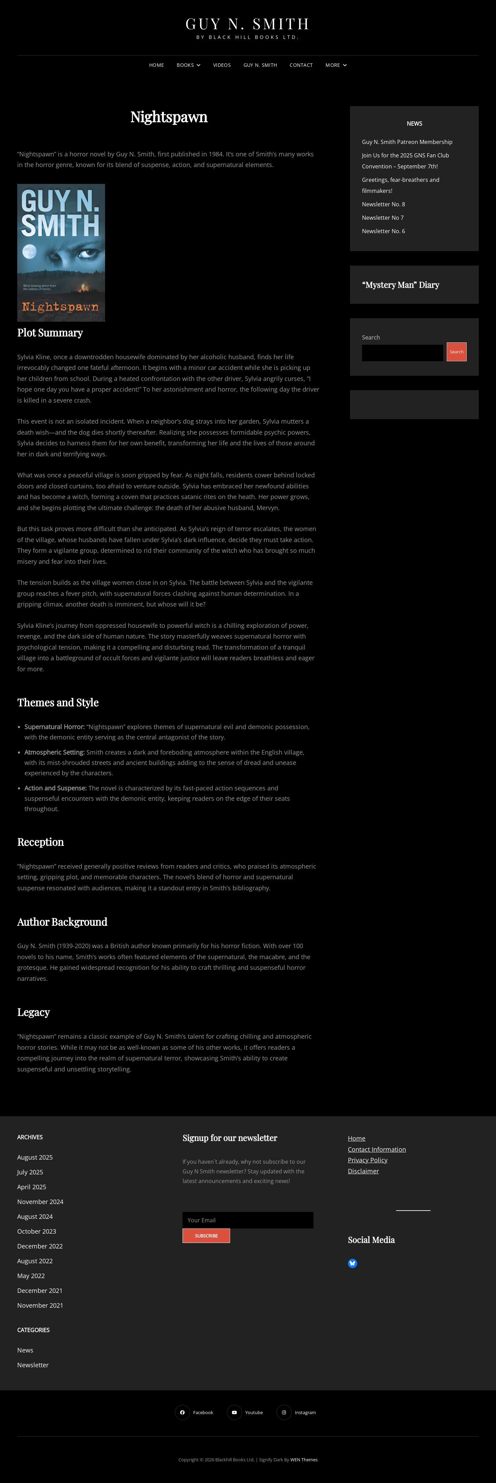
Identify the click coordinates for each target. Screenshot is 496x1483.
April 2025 (31, 1187)
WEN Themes (304, 1459)
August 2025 (35, 1157)
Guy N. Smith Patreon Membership (407, 142)
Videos (222, 65)
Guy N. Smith (248, 23)
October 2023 (36, 1231)
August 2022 (35, 1261)
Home (156, 65)
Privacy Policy (368, 1160)
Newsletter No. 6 (383, 231)
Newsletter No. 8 (383, 204)
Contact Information (377, 1149)
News (414, 123)
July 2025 (30, 1172)
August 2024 (35, 1216)
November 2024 (40, 1201)
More (333, 65)
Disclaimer (363, 1171)
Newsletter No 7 (383, 217)
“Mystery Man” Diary (400, 284)
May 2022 (31, 1276)
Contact (301, 65)
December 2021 (40, 1290)
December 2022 (40, 1246)
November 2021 (40, 1305)
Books (185, 65)
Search (371, 337)
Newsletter (33, 1365)
